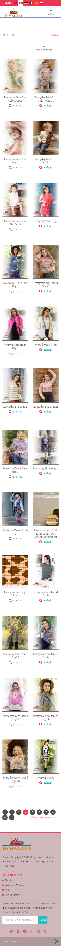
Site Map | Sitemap (10, 941)
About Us (9, 880)
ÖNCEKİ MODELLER (43, 817)
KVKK (7, 890)
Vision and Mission (14, 885)
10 (11, 817)
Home (47, 35)
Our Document (12, 894)
